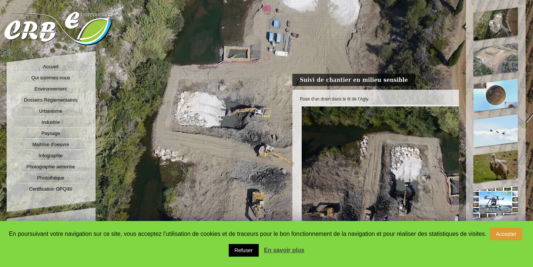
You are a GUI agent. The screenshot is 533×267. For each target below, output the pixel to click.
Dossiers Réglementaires (50, 100)
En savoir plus (284, 250)
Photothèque (50, 178)
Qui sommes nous (50, 77)
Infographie (50, 155)
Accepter (506, 234)
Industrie (50, 122)
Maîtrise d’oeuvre (50, 144)
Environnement (50, 89)
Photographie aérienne (50, 166)
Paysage (50, 133)
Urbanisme (51, 111)
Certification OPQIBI (50, 189)
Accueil (50, 66)
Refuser (244, 250)
